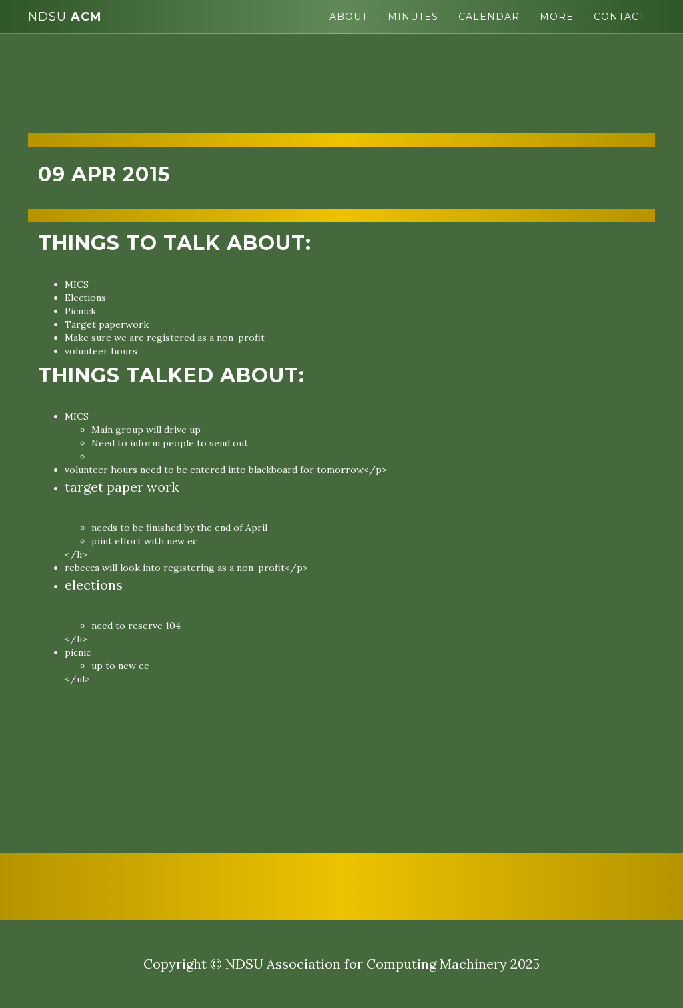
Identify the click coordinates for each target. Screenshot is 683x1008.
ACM (65, 16)
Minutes (413, 17)
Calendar (489, 17)
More (557, 17)
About (348, 17)
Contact (619, 17)
